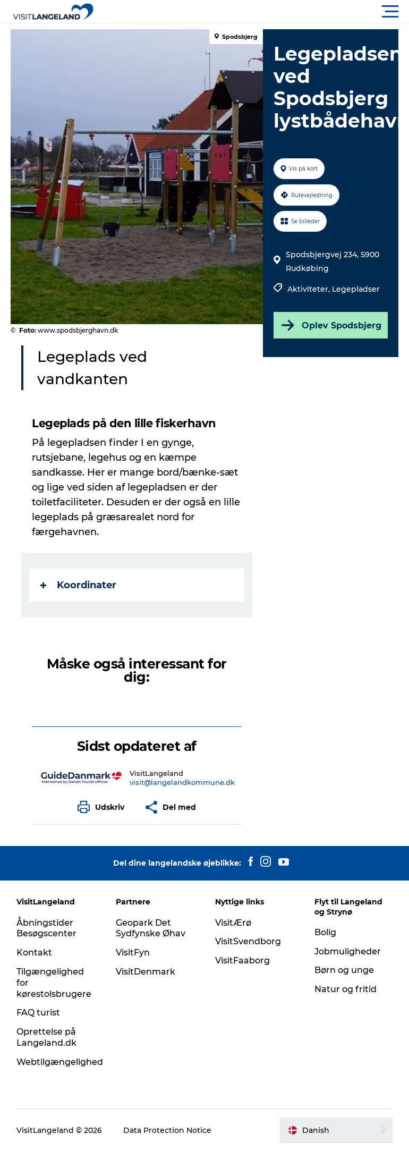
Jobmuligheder (347, 951)
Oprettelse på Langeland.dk (46, 1037)
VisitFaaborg (242, 960)
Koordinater (78, 585)
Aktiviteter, (309, 289)
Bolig (325, 932)
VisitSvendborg (248, 941)
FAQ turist (38, 1013)
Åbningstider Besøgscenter (46, 928)
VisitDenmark (145, 972)
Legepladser (356, 289)
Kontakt (34, 952)
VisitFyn (133, 952)
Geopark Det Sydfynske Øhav (150, 928)
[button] (252, 11)
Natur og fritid (345, 989)
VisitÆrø (233, 923)
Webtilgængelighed (59, 1062)
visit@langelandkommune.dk (182, 782)
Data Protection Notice (167, 1130)
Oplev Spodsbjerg (330, 325)
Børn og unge (344, 970)
